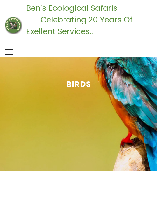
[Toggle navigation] (9, 52)
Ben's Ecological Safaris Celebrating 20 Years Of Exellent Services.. (89, 25)
